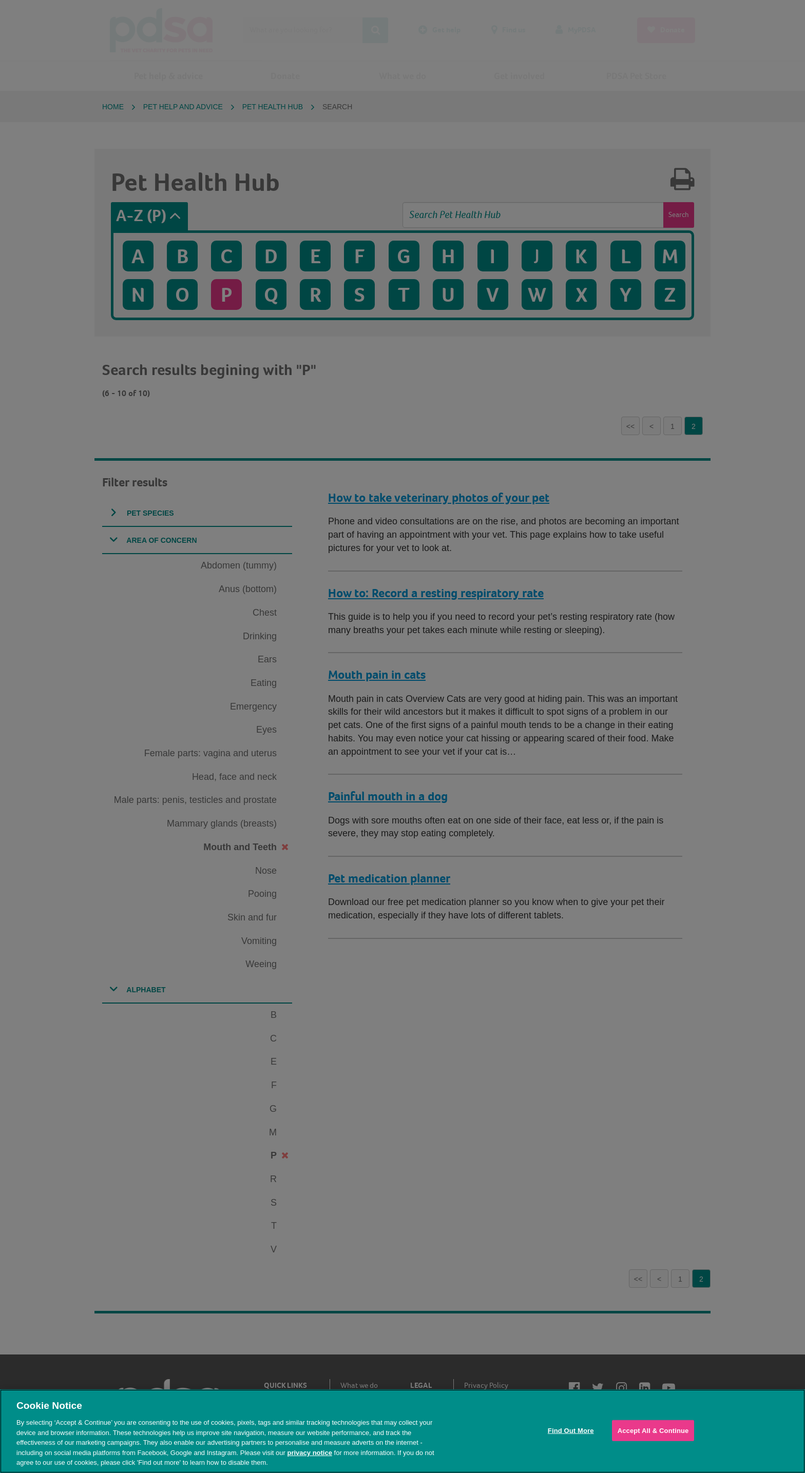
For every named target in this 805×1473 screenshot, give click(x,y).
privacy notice (309, 1453)
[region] (402, 1431)
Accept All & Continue (653, 1430)
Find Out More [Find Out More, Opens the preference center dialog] (571, 1430)
